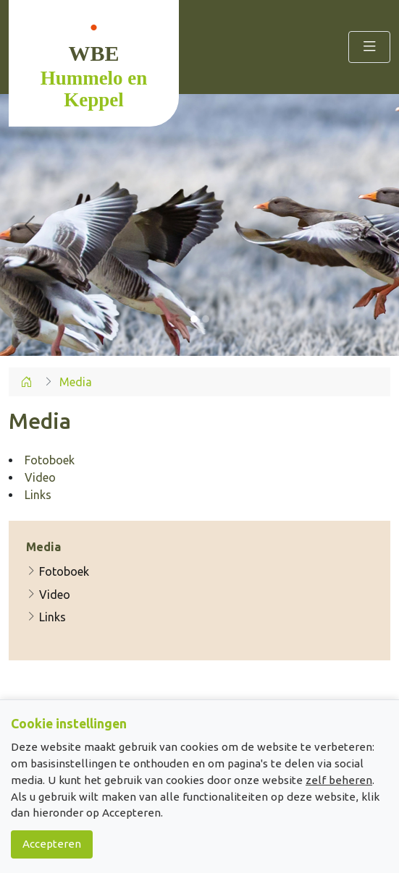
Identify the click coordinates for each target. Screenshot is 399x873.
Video (48, 594)
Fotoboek (57, 571)
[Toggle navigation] (369, 46)
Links (46, 617)
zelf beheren (339, 780)
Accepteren (51, 844)
